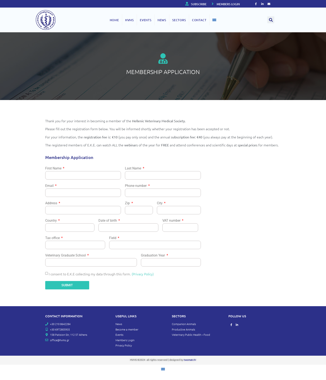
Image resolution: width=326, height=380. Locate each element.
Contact (199, 20)
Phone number (136, 186)
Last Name (133, 168)
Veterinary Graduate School (66, 255)
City (160, 203)
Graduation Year (153, 255)
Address (51, 203)
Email (49, 186)
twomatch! (190, 359)
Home (114, 20)
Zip (128, 203)
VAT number (171, 221)
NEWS (162, 20)
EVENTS (145, 20)
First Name (53, 168)
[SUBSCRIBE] (187, 4)
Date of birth (108, 221)
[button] (270, 19)
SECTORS (179, 20)
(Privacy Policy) (143, 274)
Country (51, 221)
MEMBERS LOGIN (228, 4)
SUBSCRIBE (199, 4)
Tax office (53, 238)
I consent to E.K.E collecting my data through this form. (101, 274)
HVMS (129, 20)
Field (113, 238)
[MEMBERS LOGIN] (213, 4)
